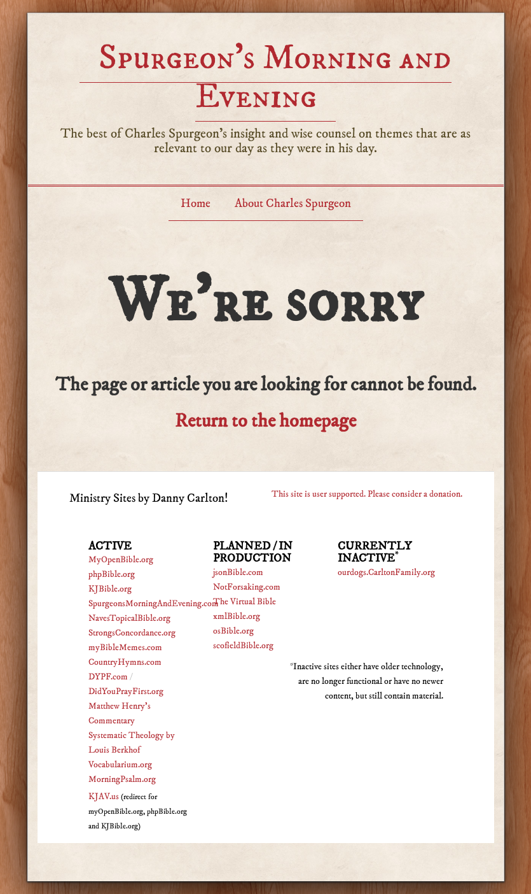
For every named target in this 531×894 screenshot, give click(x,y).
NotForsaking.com (246, 587)
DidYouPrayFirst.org (125, 691)
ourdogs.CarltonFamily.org (386, 572)
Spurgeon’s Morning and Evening (275, 77)
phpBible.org (111, 574)
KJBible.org (110, 589)
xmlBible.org (236, 616)
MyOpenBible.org (120, 559)
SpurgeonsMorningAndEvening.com (153, 603)
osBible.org (233, 631)
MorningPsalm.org (122, 779)
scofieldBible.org (243, 645)
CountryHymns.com (125, 662)
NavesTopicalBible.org (129, 618)
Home (195, 203)
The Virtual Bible (244, 601)
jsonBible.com (238, 572)
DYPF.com (108, 677)
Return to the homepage (265, 421)
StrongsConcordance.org (132, 633)
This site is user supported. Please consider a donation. (367, 494)
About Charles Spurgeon (293, 203)
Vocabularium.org (120, 764)
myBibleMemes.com (125, 647)
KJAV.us (103, 796)
